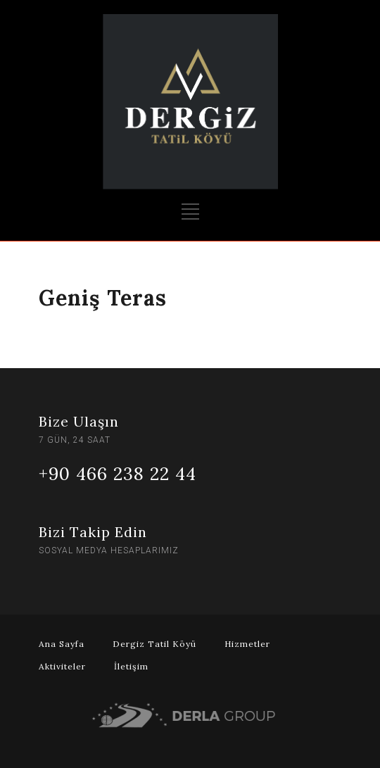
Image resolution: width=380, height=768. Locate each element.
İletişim (131, 666)
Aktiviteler (62, 666)
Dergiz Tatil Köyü (154, 643)
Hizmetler (247, 643)
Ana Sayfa (61, 643)
